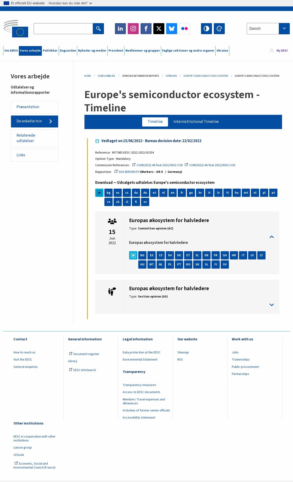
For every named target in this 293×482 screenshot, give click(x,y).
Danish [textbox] (254, 28)
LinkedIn (120, 28)
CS (161, 255)
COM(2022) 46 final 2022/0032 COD (158, 165)
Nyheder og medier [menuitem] (92, 50)
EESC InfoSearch (82, 370)
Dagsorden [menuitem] (68, 50)
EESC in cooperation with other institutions (35, 439)
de (146, 193)
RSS (180, 360)
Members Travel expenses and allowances (144, 402)
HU (143, 265)
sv (146, 202)
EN (207, 255)
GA (226, 255)
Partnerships (240, 374)
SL (207, 265)
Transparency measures (139, 385)
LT (262, 255)
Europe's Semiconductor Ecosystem (206, 76)
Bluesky (171, 28)
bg (109, 193)
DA (171, 255)
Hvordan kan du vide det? (70, 3)
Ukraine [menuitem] (222, 50)
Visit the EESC (23, 360)
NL (161, 265)
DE (180, 255)
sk (118, 202)
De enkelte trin (29, 121)
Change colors (219, 28)
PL (170, 265)
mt (246, 193)
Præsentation (27, 107)
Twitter (158, 28)
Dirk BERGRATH (127, 172)
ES (152, 255)
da (137, 193)
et (155, 193)
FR (216, 255)
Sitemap (183, 353)
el (164, 193)
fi (137, 202)
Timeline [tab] (155, 121)
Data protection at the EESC (141, 353)
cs (127, 193)
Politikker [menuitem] (50, 50)
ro (109, 202)
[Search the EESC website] (63, 28)
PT (180, 265)
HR (235, 255)
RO (189, 265)
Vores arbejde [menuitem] (30, 50)
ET (189, 255)
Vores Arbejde (106, 76)
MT (152, 265)
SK (198, 265)
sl (127, 202)
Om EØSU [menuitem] (11, 50)
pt (274, 193)
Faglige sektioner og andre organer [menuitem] (188, 50)
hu (237, 193)
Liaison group (23, 448)
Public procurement (245, 367)
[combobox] (268, 28)
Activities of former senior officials (146, 411)
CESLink (19, 455)
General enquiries (26, 367)
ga (192, 193)
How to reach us (24, 353)
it (210, 193)
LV (253, 255)
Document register (84, 354)
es (118, 193)
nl (256, 193)
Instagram (133, 28)
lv (219, 193)
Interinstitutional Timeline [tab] (196, 121)
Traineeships (241, 360)
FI (216, 265)
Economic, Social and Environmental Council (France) (35, 466)
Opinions (171, 76)
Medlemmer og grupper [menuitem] (142, 50)
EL (198, 255)
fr (183, 193)
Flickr (184, 28)
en (173, 193)
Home (87, 76)
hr (201, 193)
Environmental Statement (140, 360)
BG (143, 255)
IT (243, 255)
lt (228, 193)
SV (226, 265)
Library (72, 361)
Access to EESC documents (141, 392)
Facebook (146, 28)
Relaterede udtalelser (25, 138)
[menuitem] (279, 51)
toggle (201, 237)
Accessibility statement (139, 418)
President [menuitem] (116, 50)
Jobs (235, 353)
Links (20, 155)
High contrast (206, 28)
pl (265, 193)
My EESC (282, 51)
